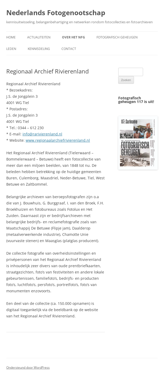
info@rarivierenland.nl (42, 134)
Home (11, 37)
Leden (11, 49)
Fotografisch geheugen (117, 37)
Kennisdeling (39, 49)
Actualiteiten (38, 37)
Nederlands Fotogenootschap (55, 12)
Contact (68, 49)
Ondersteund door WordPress (28, 367)
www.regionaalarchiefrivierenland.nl (58, 140)
